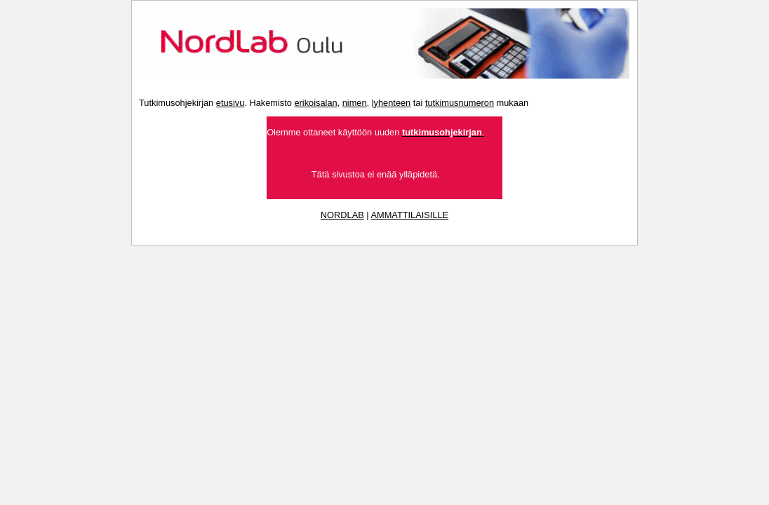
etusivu (230, 102)
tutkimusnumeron (459, 102)
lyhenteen (391, 102)
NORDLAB (342, 215)
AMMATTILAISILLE (409, 215)
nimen (354, 102)
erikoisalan (315, 102)
